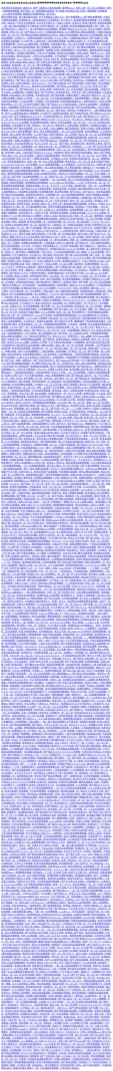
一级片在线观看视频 (75, 734)
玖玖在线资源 (52, 101)
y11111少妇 (31, 318)
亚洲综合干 (52, 716)
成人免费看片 (41, 294)
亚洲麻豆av (78, 1050)
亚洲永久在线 (61, 411)
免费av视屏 (11, 351)
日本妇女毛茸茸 (18, 854)
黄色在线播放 (61, 240)
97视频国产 (57, 502)
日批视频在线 (65, 354)
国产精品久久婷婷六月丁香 (95, 65)
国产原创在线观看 (70, 294)
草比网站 (21, 625)
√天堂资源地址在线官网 (73, 655)
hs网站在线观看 (41, 158)
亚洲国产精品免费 (16, 673)
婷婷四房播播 (69, 514)
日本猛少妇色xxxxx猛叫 (93, 396)
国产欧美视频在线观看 (57, 475)
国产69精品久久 (88, 246)
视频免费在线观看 (72, 719)
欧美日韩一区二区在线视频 (66, 701)
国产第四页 (67, 767)
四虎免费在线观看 (43, 1011)
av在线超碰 (7, 481)
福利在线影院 (38, 234)
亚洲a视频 (73, 125)
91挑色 (76, 396)
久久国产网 (27, 41)
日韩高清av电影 (62, 508)
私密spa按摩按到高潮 (45, 173)
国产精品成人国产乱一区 (84, 375)
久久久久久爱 (90, 535)
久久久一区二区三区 (11, 691)
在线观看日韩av (59, 44)
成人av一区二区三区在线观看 (29, 50)
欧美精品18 (28, 743)
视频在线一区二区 (43, 201)
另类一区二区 (26, 417)
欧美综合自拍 (66, 216)
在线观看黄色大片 (54, 1047)
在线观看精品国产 (52, 457)
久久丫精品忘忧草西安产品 (37, 336)
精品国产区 (45, 225)
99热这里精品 (66, 270)
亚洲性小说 (33, 574)
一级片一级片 (44, 640)
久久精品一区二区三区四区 (93, 276)
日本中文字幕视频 (46, 53)
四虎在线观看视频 (41, 993)
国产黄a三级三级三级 (28, 80)
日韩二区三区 (17, 32)
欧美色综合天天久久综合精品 (35, 107)
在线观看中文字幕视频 (78, 357)
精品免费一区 (60, 303)
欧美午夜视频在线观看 (97, 194)
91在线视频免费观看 (44, 149)
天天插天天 (36, 255)
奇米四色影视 (39, 381)
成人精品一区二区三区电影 (64, 276)
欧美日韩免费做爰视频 (95, 454)
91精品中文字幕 (60, 544)
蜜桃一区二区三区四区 (98, 402)
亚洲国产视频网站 (21, 734)
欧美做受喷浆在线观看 (85, 20)
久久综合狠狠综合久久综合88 (93, 315)
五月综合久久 (72, 1032)
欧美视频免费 (46, 191)
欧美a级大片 (90, 475)
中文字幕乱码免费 (16, 77)
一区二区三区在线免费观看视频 (59, 589)
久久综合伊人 (85, 460)
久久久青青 (67, 185)
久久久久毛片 (21, 679)
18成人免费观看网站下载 (57, 375)
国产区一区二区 (22, 957)
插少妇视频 (41, 393)
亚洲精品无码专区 (10, 188)
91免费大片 (60, 610)
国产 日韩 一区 (102, 26)
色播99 (86, 408)
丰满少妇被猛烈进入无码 (20, 839)
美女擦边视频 (62, 191)
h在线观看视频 (92, 176)
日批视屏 (106, 44)
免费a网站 (10, 53)
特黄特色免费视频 (68, 782)
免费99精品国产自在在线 (40, 38)
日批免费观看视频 (11, 466)
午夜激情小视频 (78, 707)
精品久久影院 (21, 276)
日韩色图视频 (49, 562)
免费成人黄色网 (9, 1023)
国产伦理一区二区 (59, 408)
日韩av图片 (48, 291)
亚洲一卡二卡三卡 (62, 884)
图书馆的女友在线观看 (46, 29)
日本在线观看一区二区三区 (72, 122)
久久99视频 (104, 20)
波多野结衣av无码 (57, 866)
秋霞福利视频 (51, 628)
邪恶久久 (10, 252)
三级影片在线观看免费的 (48, 155)
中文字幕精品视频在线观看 (37, 884)
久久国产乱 (45, 113)
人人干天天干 (8, 267)
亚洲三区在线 (93, 405)
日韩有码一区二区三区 (83, 990)
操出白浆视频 (89, 893)
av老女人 (107, 941)
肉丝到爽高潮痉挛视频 (83, 297)
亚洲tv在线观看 (51, 637)
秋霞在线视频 (104, 23)
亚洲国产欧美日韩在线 (92, 432)
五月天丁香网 (48, 948)
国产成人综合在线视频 (77, 255)
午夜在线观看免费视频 (37, 676)
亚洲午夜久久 (26, 472)
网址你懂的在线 (9, 17)
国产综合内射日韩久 (42, 770)
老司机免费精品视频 (47, 270)
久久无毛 (26, 246)
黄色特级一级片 (13, 152)
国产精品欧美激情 (28, 137)
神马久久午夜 (94, 655)
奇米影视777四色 (61, 830)
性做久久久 (104, 204)
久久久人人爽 (61, 869)
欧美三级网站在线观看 (85, 547)
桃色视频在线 (21, 1056)
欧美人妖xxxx (21, 297)
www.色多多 (7, 402)
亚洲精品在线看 (78, 213)
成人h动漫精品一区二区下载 (55, 574)
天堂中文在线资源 (26, 23)
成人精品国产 (84, 222)
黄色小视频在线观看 (73, 493)
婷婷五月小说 (48, 119)
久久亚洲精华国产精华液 (25, 613)
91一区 (44, 176)
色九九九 (79, 457)
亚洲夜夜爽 (52, 875)
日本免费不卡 (8, 785)
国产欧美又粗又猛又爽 (98, 342)
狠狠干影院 (7, 1062)
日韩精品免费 (77, 390)
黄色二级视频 (19, 222)
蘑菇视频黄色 (54, 616)
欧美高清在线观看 (85, 667)
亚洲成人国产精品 (18, 490)
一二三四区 (76, 408)
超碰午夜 (93, 137)
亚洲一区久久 (59, 601)
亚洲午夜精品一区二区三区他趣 (86, 219)
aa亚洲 (42, 1002)
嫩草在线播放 (86, 782)
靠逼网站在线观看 (10, 41)
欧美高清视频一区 (36, 222)
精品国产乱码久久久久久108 (95, 577)
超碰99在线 (76, 475)
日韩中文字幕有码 (30, 948)
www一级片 (45, 448)
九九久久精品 (29, 746)
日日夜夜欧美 (8, 345)
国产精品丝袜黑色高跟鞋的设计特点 (40, 35)
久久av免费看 (48, 312)
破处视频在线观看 (41, 493)
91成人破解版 (57, 128)
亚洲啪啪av (49, 577)
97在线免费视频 (65, 529)
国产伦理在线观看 (78, 1008)
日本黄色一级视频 (77, 324)
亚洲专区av (79, 80)
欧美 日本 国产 (101, 86)
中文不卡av (13, 667)
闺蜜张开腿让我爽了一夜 (88, 499)
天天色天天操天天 (46, 23)
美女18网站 (78, 622)
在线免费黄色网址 (32, 354)
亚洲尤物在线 (97, 960)
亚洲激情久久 (101, 460)
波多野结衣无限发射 (55, 550)
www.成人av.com (93, 273)
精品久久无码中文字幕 (61, 761)
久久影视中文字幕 (79, 1023)
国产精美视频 (58, 95)
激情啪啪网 (58, 694)
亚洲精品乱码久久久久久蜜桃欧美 (19, 761)
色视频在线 (53, 791)
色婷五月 (57, 1026)
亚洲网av (39, 167)
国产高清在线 (19, 821)
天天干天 (55, 185)
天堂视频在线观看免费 (75, 137)
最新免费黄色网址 (79, 544)
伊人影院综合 (97, 863)
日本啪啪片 (27, 167)
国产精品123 (63, 405)
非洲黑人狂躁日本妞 (58, 369)
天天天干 (67, 658)
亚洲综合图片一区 (77, 303)
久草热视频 (87, 62)
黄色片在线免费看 (41, 944)
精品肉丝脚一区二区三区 (65, 984)
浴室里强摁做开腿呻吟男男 (19, 240)
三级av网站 (34, 722)
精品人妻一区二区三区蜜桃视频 (94, 134)
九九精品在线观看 (50, 460)
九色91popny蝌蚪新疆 (28, 44)
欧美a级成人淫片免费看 (22, 95)
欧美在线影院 (77, 56)
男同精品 (43, 761)
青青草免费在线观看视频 (27, 119)
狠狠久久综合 (28, 420)
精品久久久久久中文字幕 (96, 676)
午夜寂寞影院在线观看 (76, 438)
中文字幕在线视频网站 (61, 98)
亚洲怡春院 (31, 978)
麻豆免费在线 (72, 128)
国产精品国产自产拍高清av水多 (51, 812)
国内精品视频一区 (70, 791)
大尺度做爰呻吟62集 (98, 41)
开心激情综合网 (27, 740)
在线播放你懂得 (26, 812)
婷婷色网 (39, 417)
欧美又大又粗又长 (62, 827)
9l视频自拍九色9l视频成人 (81, 625)
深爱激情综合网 (25, 776)
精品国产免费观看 (39, 179)
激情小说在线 (87, 231)
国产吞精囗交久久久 (67, 737)
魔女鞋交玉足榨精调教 (91, 35)
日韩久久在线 (50, 216)
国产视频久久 (77, 710)
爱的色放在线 (24, 56)
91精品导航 (101, 231)
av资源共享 (98, 704)
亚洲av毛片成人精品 (28, 502)
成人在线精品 (41, 1032)
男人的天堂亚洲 (9, 405)
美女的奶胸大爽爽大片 (72, 469)
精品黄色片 (73, 550)
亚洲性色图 (89, 393)
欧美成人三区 (32, 755)
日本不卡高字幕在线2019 (45, 140)
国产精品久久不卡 (19, 273)
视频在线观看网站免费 (28, 737)
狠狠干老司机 (16, 704)
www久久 (15, 484)
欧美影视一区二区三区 (64, 47)
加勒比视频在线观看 (94, 981)
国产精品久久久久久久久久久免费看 (62, 752)
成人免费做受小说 (47, 333)
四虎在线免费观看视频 (68, 619)
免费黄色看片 (28, 767)
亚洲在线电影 (63, 339)
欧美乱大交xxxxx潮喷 (18, 342)
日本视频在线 (46, 631)
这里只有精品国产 (14, 664)
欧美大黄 (45, 426)
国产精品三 (100, 198)
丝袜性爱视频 (17, 182)
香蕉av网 (78, 417)
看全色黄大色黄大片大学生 (15, 68)
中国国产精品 (32, 92)
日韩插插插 (16, 1050)
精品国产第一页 (95, 911)
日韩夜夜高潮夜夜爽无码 (37, 559)
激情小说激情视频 (55, 71)
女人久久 (56, 414)
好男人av (79, 628)
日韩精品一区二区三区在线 (94, 414)
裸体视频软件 (68, 50)
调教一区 (75, 240)
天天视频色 (36, 291)
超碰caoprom (52, 520)
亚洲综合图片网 (22, 966)
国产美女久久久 (98, 234)
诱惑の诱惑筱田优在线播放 (79, 152)
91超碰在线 (7, 863)
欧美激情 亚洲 (8, 827)
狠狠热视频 (37, 598)
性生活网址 (30, 704)
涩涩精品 (80, 207)
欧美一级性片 (99, 77)
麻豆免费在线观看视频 (78, 463)
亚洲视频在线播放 (39, 122)
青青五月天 (45, 658)
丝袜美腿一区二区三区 (71, 140)
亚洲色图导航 (41, 1005)
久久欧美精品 (90, 487)
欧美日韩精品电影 (27, 586)
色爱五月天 (16, 306)
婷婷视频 (55, 676)
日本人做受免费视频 (21, 131)
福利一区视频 (101, 782)
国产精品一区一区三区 (32, 484)
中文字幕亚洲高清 (90, 360)
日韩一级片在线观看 (50, 279)
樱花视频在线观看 (41, 544)
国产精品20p (61, 908)
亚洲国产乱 (56, 755)
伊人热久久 (67, 20)
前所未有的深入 (102, 478)
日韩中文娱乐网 (79, 830)
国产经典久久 (61, 893)
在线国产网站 (101, 228)
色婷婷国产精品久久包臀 (18, 878)
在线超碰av (38, 1065)
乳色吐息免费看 (9, 137)
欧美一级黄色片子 (35, 264)
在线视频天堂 (53, 194)
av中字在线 (68, 746)
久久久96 (55, 294)
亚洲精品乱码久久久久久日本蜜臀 (67, 249)
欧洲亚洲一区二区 (44, 110)
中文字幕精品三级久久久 (52, 17)
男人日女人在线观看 (90, 598)
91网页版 (57, 833)
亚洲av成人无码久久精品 (18, 938)
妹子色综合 (58, 496)
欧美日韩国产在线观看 (46, 472)
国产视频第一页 (81, 698)
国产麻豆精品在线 (28, 17)
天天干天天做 (48, 749)
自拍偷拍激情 (69, 234)
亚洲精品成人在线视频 (48, 595)
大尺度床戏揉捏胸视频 (48, 881)
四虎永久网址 (48, 297)
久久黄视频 (82, 785)
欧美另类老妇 (101, 1062)
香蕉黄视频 (11, 643)
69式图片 (72, 188)
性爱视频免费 (8, 44)
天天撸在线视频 (70, 598)
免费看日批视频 (88, 722)
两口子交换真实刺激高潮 (81, 179)
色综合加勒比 (82, 505)
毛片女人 (55, 469)
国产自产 (18, 375)
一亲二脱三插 (41, 98)
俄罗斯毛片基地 (94, 143)
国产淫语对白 (48, 92)
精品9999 (68, 228)
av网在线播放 (74, 610)
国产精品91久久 (92, 116)
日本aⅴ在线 (48, 848)
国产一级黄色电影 (21, 493)
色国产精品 (91, 83)
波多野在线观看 (60, 113)
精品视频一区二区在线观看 (72, 815)
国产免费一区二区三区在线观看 (95, 282)
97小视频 (77, 454)
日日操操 (10, 282)
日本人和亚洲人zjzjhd (93, 261)
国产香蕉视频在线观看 (66, 1011)
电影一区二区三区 (83, 216)
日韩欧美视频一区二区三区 (61, 222)
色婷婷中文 (96, 270)
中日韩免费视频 (31, 306)
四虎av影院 (83, 53)
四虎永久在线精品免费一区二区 (21, 225)
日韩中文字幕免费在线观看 (98, 740)
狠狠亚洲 (10, 414)
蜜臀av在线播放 (23, 140)
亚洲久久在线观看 (86, 595)
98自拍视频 (66, 454)
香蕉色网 (39, 710)
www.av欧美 (87, 490)
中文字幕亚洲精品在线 (77, 640)
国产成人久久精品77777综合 (56, 1050)
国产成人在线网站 (52, 228)
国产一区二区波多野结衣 (32, 327)
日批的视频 (69, 821)
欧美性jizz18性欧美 (27, 267)
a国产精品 (60, 110)
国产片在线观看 (34, 228)
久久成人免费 (66, 264)
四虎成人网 (13, 339)
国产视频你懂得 (49, 441)
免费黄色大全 (57, 1020)
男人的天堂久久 (74, 435)
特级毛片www (97, 53)
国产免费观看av (74, 17)
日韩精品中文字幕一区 (13, 207)
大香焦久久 (43, 704)
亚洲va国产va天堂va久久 (31, 902)
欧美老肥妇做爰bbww (72, 101)
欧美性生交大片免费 (72, 676)
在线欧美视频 (17, 460)
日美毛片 (76, 23)
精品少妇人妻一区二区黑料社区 (55, 146)
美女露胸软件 (52, 1065)
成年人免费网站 (100, 902)
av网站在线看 (26, 435)
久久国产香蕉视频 (69, 246)
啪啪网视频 (34, 252)
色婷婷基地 (36, 487)
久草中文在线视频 (10, 288)
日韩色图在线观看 (51, 975)
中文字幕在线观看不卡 (35, 691)
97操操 (95, 408)
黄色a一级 (81, 1065)
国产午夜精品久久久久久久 (28, 116)
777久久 (45, 755)
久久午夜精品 (39, 779)
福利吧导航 (80, 185)
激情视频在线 (27, 110)
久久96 (66, 975)
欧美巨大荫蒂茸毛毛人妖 (98, 225)
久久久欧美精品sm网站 (50, 719)
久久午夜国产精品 (21, 990)
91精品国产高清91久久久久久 (38, 152)
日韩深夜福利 (61, 770)
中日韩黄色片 (42, 249)
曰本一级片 (31, 923)
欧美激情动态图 (34, 987)
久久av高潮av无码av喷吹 (20, 917)
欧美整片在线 (78, 405)
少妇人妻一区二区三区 (21, 655)
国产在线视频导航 (21, 423)
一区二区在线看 (58, 179)
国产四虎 (17, 176)
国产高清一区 (8, 860)
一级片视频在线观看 (11, 469)
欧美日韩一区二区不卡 (96, 417)
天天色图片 (47, 893)
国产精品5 (21, 252)
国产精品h (78, 658)
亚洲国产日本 (88, 701)
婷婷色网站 (74, 987)
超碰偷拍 (59, 152)
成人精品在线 (11, 303)
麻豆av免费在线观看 (77, 74)
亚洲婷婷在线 (34, 589)
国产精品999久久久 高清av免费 (36, 89)
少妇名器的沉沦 (25, 201)
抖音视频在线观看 (68, 472)
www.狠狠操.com (28, 1041)
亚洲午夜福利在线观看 (88, 559)
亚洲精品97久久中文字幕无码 (44, 490)
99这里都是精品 (29, 448)
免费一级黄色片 (24, 360)
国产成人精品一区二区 (13, 228)
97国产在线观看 (67, 444)
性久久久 (93, 303)
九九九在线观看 (60, 707)
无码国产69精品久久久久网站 (92, 399)
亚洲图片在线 (96, 725)
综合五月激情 (95, 29)
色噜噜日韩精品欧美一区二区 (84, 158)
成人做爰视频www (61, 673)
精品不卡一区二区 (101, 95)
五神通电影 (58, 448)
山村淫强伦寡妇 (91, 1017)
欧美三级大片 (8, 598)
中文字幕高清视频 (27, 643)
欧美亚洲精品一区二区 (81, 173)
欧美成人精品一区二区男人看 (47, 204)
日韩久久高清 (64, 23)
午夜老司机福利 (38, 273)
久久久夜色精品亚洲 (101, 463)
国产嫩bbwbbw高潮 (62, 396)
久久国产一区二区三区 (39, 707)
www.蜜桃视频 (8, 300)
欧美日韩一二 (63, 297)
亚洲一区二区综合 (99, 541)
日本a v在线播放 (81, 288)
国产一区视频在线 (94, 56)
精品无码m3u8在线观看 (75, 556)
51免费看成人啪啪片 (56, 902)
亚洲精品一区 (86, 773)
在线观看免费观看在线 (65, 315)
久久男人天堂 (87, 327)
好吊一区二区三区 (52, 487)
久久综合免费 (26, 101)
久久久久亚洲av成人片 (50, 613)
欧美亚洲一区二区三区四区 (89, 306)
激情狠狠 (99, 216)
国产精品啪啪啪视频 (91, 294)
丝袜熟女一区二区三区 (55, 987)
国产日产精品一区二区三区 (85, 975)
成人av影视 (15, 134)
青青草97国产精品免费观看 (48, 776)
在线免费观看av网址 (22, 911)
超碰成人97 (89, 167)
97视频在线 (26, 619)
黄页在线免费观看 (13, 71)
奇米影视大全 (26, 213)
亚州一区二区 (64, 149)
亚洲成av (16, 562)
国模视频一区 (8, 776)
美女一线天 (15, 941)
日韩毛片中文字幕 (26, 881)
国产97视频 (61, 267)
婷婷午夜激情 (79, 824)
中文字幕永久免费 (56, 625)
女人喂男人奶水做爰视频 (87, 761)
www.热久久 (32, 830)
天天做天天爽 (38, 520)
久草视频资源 (54, 553)
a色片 (89, 944)
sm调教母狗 (18, 92)
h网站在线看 (47, 345)
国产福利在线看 (75, 83)
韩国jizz (98, 854)
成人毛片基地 (31, 815)
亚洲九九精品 (88, 128)
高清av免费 (105, 101)
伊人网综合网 (22, 366)
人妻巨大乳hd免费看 (42, 56)
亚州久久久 (36, 637)
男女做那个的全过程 (53, 255)
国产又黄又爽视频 (90, 466)
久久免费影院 (68, 164)
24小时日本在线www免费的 (28, 216)
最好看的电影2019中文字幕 (92, 188)
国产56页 (10, 360)
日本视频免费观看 (23, 710)
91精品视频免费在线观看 (27, 170)
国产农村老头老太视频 (37, 932)
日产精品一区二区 (77, 351)
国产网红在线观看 (64, 499)
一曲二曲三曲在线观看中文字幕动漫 (21, 26)
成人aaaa (5, 131)
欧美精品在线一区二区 (30, 210)
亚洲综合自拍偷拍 (41, 860)
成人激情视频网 (12, 857)
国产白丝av (76, 191)
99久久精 (105, 466)
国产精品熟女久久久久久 (97, 140)
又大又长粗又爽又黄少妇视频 (49, 435)
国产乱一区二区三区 (28, 426)
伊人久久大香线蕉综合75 (36, 899)
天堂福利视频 (79, 568)
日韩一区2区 (16, 378)
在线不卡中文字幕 (83, 532)
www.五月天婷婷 (43, 315)
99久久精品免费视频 (53, 161)
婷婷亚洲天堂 (48, 1008)
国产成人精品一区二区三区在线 (84, 267)
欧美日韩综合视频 (90, 59)
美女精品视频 (103, 191)
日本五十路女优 (51, 59)
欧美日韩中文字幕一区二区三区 (78, 155)
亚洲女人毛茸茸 (25, 98)
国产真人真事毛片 (88, 737)
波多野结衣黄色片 (35, 194)
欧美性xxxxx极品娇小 (12, 592)
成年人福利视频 (66, 667)
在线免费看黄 (92, 131)
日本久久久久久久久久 (74, 300)
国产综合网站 (86, 170)
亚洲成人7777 (30, 261)
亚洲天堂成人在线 (73, 116)
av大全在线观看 (96, 252)
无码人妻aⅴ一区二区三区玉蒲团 (17, 155)
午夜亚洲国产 (94, 1065)
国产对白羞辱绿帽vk (86, 107)
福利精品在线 (104, 363)
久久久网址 (102, 155)
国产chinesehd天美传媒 (68, 360)
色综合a (51, 463)
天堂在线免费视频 (41, 390)
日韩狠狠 (45, 44)
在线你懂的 (62, 285)
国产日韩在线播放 (92, 92)
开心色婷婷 (31, 333)
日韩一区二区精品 (36, 625)
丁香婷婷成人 (66, 571)
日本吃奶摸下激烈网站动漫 (28, 577)
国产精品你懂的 (69, 1062)
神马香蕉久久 (57, 899)
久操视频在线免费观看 (63, 559)
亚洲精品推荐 (101, 532)
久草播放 (39, 101)
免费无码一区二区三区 (81, 1014)
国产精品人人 (30, 719)
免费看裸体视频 (23, 872)
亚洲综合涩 (100, 369)
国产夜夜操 (66, 80)
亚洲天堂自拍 (82, 541)
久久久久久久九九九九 (13, 164)
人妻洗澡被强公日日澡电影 (45, 20)
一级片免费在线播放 (99, 243)
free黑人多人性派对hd (28, 357)
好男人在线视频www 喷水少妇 (30, 463)
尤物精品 (37, 59)
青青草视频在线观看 (98, 312)
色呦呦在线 (92, 80)
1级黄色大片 (34, 848)
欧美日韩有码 (24, 83)
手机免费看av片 (50, 246)
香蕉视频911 (101, 502)
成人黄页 (29, 71)
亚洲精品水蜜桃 (98, 125)
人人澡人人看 (92, 622)
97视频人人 (38, 670)
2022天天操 (89, 917)
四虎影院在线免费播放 (96, 457)
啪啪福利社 (91, 423)
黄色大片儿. (101, 327)
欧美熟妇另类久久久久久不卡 (61, 685)
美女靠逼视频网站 (71, 279)
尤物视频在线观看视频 (55, 324)
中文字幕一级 (54, 234)
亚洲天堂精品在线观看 (52, 1038)
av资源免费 (51, 417)
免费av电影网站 (62, 1059)
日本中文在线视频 (88, 104)
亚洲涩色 (44, 198)
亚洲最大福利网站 (26, 53)
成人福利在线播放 (54, 167)
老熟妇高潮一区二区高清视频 (68, 89)
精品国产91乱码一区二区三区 (85, 957)
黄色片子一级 (26, 29)
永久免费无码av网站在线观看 (80, 32)
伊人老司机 (98, 71)
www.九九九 (30, 646)
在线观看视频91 (82, 98)
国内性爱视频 (66, 716)
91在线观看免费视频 (58, 691)
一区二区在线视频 (76, 372)
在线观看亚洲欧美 (79, 484)
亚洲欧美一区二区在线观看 (79, 496)
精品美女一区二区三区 (79, 860)
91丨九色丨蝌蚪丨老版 (46, 568)
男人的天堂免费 (76, 44)
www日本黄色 (84, 631)
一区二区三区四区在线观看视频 (23, 411)
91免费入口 (20, 842)
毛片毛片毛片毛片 (73, 851)
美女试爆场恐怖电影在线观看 (60, 688)
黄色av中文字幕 (76, 538)
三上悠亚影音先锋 (69, 231)
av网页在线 (40, 41)
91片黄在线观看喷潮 (42, 788)
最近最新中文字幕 (43, 908)
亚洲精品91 (25, 231)
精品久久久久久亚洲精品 (82, 285)
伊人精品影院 (54, 381)
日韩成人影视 (66, 628)
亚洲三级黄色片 (9, 1044)
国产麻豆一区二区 (64, 378)
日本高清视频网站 (16, 963)
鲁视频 (71, 731)
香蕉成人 (79, 996)
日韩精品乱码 (94, 707)
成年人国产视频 (102, 152)
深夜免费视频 (103, 128)
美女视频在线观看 (47, 764)
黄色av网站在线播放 (11, 336)
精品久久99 (99, 944)
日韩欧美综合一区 (57, 393)
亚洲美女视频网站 (70, 59)
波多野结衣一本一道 (42, 348)
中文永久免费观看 (21, 670)
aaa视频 (91, 679)
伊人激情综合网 (64, 532)
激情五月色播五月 (11, 285)
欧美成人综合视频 (89, 929)
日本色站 (21, 279)
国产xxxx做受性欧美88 (17, 113)
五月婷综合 (29, 321)
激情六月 (100, 667)
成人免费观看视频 (36, 842)
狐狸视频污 (37, 734)
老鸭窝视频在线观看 (31, 339)
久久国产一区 (44, 496)
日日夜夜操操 (103, 285)
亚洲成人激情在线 (23, 478)
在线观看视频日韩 (41, 827)
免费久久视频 (83, 821)
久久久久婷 (86, 86)
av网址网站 (76, 941)
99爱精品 (38, 550)
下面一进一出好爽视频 (99, 185)
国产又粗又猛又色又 (44, 360)
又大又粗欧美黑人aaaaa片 (14, 1029)
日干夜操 (105, 824)
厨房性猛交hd (91, 101)
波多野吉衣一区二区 (20, 806)
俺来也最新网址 (46, 267)
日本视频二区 (81, 652)
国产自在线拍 (8, 926)
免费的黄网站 (86, 478)
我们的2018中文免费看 (84, 779)
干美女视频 (92, 207)
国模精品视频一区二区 (37, 185)
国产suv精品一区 (10, 89)
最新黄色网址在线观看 (81, 935)
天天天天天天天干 (23, 773)
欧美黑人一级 (19, 622)
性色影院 (6, 47)
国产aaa (58, 938)
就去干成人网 (26, 393)
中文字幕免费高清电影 (99, 923)
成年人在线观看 (29, 935)
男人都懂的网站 (60, 818)
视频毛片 (57, 282)
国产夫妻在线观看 (31, 857)
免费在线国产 (73, 95)
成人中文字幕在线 (96, 800)
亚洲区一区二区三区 (82, 508)
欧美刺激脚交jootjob (44, 532)
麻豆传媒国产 (51, 526)
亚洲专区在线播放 (56, 878)
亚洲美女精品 (24, 204)
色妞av (27, 330)
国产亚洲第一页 (22, 788)
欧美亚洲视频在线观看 (81, 26)
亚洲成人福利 (39, 556)
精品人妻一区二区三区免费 (69, 345)
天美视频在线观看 (32, 752)
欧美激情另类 (78, 143)
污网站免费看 (8, 98)
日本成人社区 (104, 595)
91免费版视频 (46, 309)
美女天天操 (60, 631)
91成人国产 (16, 893)
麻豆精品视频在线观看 (75, 204)
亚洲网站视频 (8, 496)
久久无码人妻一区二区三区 (71, 402)
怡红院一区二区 (71, 62)
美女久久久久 (39, 83)
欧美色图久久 (101, 773)
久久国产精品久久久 (40, 969)
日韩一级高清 (8, 23)
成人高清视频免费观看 (73, 194)
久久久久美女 (61, 38)
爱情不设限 (24, 234)
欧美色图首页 (93, 44)
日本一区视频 (59, 969)
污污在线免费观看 (73, 176)
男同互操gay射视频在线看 (50, 438)
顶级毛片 (85, 972)
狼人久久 (26, 86)
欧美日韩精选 (39, 824)
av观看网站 (13, 107)
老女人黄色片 (8, 580)
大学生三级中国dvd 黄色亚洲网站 (47, 583)
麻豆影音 (86, 95)
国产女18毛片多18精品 (73, 881)
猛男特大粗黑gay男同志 (97, 1020)
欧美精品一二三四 (82, 146)
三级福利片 (51, 682)
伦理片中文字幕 (52, 514)
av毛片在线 (8, 366)
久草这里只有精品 (69, 1068)
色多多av (93, 204)
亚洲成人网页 (70, 282)
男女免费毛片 (79, 312)
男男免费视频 (92, 710)
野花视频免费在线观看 (46, 219)
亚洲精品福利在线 (31, 562)
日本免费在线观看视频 (88, 592)
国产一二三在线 (49, 170)
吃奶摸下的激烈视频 (29, 312)
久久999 (14, 327)
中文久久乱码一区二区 (54, 77)
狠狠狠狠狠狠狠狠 (40, 414)
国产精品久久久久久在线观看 (90, 938)
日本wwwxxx (70, 613)
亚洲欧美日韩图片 (29, 1014)
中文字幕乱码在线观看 (60, 342)
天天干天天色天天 (83, 228)
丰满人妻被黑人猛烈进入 (18, 556)
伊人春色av (37, 231)
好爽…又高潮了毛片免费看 (51, 387)
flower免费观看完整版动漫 (21, 972)
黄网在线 (56, 420)
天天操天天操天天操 (42, 938)
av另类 (39, 628)
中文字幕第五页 (20, 255)
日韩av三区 (56, 679)
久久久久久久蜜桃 (96, 213)
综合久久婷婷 (97, 505)
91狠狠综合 (87, 198)
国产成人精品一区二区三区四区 (70, 309)
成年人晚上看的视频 (86, 363)
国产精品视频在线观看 (18, 363)
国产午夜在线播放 (70, 198)
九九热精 (63, 951)
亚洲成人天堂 (101, 201)
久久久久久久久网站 (81, 258)
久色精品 (36, 246)
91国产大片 (105, 80)
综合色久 (49, 378)
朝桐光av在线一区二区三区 (33, 565)
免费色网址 (8, 1035)
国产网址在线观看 (23, 128)
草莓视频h (12, 393)
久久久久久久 (64, 119)
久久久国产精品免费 (40, 1026)
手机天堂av (47, 252)
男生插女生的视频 (16, 634)
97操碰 (99, 32)
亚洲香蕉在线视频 (14, 923)
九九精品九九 (94, 300)
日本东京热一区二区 (96, 182)
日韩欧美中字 (84, 110)
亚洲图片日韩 (53, 50)
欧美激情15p (23, 598)
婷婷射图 (89, 345)
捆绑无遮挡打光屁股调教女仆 (53, 941)
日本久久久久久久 (78, 725)
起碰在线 (12, 502)
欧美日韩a (70, 1047)
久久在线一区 (47, 887)
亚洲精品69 (24, 20)
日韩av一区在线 (15, 649)
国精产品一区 (56, 176)
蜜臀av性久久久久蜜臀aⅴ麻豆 (79, 502)
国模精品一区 (41, 451)
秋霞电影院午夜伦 (39, 276)
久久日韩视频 (12, 441)
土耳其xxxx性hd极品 (65, 517)
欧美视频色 (82, 50)
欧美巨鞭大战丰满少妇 (81, 369)
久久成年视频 (19, 574)
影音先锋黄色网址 (28, 309)
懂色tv (53, 122)
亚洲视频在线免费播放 (37, 182)
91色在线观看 (12, 451)
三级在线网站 (47, 351)
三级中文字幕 (41, 213)
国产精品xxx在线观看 (68, 86)
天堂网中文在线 (71, 511)
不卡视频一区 (73, 71)
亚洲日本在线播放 (66, 53)
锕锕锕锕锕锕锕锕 (68, 170)
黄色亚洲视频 (12, 526)
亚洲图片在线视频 (11, 743)
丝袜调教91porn (21, 481)
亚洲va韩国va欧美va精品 (22, 62)
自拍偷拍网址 (81, 571)
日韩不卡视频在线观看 (26, 797)
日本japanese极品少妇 (31, 526)
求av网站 (35, 363)
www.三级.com (24, 59)
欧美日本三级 (17, 399)
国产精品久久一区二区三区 (46, 330)
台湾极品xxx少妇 (59, 158)
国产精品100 (81, 243)
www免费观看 (77, 770)
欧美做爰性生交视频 (41, 68)
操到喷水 (79, 264)
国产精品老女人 (9, 29)
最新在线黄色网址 (94, 878)
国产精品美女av (61, 890)
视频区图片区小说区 (33, 454)
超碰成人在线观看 (80, 339)
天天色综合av (81, 270)
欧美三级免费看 (88, 550)
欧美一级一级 (34, 161)
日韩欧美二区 (59, 225)
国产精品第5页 (43, 282)
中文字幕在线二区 (60, 896)
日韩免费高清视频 (56, 41)
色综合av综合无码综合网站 (19, 1011)
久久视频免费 (17, 749)
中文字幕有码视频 (33, 375)
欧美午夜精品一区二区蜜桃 (55, 26)
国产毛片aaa (85, 857)
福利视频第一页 (74, 535)
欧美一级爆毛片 (27, 270)
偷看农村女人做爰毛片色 (34, 809)
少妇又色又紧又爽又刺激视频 (77, 553)
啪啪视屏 (34, 113)
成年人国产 (100, 210)
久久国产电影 (41, 134)
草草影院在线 (42, 95)
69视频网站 (79, 827)
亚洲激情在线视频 (52, 851)
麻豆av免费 (103, 649)
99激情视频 (68, 616)
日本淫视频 (32, 164)
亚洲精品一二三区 (10, 767)
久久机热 (101, 393)
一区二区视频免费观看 (34, 466)
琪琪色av (71, 110)
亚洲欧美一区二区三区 (64, 68)
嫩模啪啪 (79, 321)
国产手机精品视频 (74, 661)
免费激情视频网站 (98, 387)
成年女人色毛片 (23, 402)
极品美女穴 (98, 1029)
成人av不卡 (83, 68)
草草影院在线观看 (59, 213)
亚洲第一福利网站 (93, 851)
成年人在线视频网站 (11, 321)
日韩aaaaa (102, 779)
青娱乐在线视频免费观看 (89, 1047)
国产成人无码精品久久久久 (97, 1041)
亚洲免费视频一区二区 (81, 210)
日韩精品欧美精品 (54, 32)
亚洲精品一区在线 (57, 1053)
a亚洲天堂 (64, 219)
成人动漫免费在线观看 (67, 291)
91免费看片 (91, 628)
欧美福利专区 (63, 92)
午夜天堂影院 (61, 201)
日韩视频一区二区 (16, 818)
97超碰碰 (43, 318)
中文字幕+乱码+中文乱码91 (83, 908)
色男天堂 (77, 92)
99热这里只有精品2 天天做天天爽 (94, 589)
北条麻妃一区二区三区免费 (26, 981)
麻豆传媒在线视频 (96, 451)
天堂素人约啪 (19, 589)
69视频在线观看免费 (31, 243)
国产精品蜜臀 (90, 646)
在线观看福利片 (15, 333)
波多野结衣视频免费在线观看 (82, 601)
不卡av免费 (33, 279)
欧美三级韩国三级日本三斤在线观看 (46, 74)
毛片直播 (61, 649)
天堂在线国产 (61, 56)
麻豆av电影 (82, 954)
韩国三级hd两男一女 (95, 562)
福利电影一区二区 (10, 198)
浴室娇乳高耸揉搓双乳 (74, 679)
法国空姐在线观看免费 (81, 803)
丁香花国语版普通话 (95, 321)
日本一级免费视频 (70, 330)
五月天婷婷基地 (23, 1035)
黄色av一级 (25, 845)
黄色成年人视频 (97, 574)
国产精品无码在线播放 (13, 194)
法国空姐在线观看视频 (24, 47)
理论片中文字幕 (78, 691)
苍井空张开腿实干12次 (21, 568)
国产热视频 (25, 381)
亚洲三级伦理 (89, 23)
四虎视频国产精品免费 (79, 77)
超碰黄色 (86, 71)
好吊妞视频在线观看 (22, 384)
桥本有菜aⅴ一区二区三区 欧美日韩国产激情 (23, 104)
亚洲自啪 (53, 782)
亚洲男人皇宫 (8, 83)
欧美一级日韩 (89, 610)
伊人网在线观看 (73, 167)
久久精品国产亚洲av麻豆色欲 (83, 839)
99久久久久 (45, 830)
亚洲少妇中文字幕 (39, 661)
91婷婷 (10, 869)
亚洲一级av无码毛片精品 (68, 794)
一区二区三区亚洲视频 (39, 673)
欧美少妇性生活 (43, 303)
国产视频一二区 (62, 758)
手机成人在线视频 (95, 685)
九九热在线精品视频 (47, 604)
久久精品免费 (57, 661)
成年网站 (40, 71)
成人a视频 (81, 252)
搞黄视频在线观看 (47, 999)
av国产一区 (104, 601)
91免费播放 (79, 342)
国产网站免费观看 (92, 17)
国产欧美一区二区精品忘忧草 (73, 333)
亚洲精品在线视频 (90, 240)
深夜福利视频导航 (55, 664)
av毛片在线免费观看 (37, 821)
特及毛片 (55, 704)
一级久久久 (62, 1008)
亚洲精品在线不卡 (76, 41)
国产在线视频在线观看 (21, 294)
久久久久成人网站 (49, 80)
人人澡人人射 (70, 755)
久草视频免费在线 (90, 728)
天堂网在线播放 (100, 688)
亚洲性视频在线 (55, 273)
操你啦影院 (36, 905)
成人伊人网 (65, 824)
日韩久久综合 (21, 583)
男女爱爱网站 (52, 454)
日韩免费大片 (93, 881)
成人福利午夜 (93, 249)
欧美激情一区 (71, 773)
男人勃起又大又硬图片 (47, 972)
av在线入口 (20, 38)
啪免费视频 (13, 1041)
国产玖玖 (61, 423)
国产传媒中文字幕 (99, 38)
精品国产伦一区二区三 (50, 923)
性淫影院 (25, 951)
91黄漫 (22, 1059)
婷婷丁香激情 (12, 619)
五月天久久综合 (74, 740)
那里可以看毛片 (15, 601)
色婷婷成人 (93, 411)
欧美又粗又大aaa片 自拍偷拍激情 (94, 514)
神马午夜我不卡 (29, 198)
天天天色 (27, 1050)
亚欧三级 (99, 1014)
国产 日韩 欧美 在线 (50, 1056)
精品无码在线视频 (69, 35)
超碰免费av (59, 357)
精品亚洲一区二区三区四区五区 (65, 318)
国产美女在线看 (52, 598)
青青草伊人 (61, 125)
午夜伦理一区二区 (16, 1020)
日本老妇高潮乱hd (52, 116)
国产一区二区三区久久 (71, 604)
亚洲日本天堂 (103, 806)
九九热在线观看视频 (64, 252)
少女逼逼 (6, 905)
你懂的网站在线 (81, 426)
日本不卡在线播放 (95, 670)
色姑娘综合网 (8, 604)
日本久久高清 (16, 610)
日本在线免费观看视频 (75, 833)
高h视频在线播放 (46, 285)
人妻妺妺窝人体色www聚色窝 (58, 243)
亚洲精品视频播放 (43, 478)
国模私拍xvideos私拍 (22, 249)
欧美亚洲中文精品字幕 (63, 107)
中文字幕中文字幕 (74, 273)
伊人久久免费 (41, 128)
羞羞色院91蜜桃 (27, 405)
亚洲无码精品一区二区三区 (21, 387)
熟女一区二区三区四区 (66, 857)
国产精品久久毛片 (34, 32)
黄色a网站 (27, 134)
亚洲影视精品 (84, 688)
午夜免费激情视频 (99, 333)
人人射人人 (65, 911)
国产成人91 (89, 191)
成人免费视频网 (9, 616)
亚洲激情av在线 (48, 815)
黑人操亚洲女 (31, 1038)
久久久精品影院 (70, 414)
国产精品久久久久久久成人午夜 (93, 444)
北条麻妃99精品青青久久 (38, 601)
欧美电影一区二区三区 (60, 809)
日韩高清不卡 (81, 767)
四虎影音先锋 (60, 188)
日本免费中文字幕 (21, 125)
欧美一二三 (95, 830)
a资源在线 (100, 291)
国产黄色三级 (97, 767)
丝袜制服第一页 (29, 146)
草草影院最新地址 (16, 161)
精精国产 (95, 68)
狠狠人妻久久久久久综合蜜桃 (25, 237)
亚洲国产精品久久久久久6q (73, 29)
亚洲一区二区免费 (23, 908)
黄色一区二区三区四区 (81, 201)
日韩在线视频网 (100, 860)
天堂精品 (25, 547)
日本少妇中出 (51, 231)
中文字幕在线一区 (19, 291)
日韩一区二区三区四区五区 (61, 592)
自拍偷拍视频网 (31, 176)
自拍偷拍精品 (79, 149)
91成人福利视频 (86, 806)
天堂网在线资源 (77, 411)
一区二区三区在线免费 (72, 131)
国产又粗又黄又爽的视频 (49, 62)
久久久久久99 (64, 288)
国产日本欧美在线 (79, 113)
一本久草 (104, 207)
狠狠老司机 (36, 429)
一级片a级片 (102, 613)
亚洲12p (9, 375)
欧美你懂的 (7, 143)
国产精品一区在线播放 (50, 137)
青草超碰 (56, 658)
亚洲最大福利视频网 (36, 996)
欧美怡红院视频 (22, 779)
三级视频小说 (24, 860)
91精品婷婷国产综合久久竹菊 (50, 372)
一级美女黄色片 (93, 1050)
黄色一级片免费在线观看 (46, 131)
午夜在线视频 (62, 258)
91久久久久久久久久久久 (47, 655)
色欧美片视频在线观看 (99, 556)
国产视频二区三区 (33, 378)
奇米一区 (55, 198)
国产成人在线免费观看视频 (95, 899)
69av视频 (100, 167)
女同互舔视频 (23, 414)
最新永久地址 (92, 119)
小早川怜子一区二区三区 (75, 420)
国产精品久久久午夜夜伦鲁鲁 (62, 104)
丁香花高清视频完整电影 (86, 354)
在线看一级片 (99, 98)
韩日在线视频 (91, 89)
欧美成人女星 (59, 860)
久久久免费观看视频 (49, 164)
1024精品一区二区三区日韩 (48, 384)
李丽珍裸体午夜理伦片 (57, 523)
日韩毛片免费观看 (51, 300)
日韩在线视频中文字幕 (94, 381)
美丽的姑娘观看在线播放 (84, 920)
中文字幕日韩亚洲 (56, 83)
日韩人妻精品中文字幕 (49, 261)
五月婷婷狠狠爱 (92, 776)
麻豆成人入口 (98, 288)
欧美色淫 (44, 713)
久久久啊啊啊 (99, 999)
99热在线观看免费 (10, 652)
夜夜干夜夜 (100, 496)
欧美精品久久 (68, 595)
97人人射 (14, 110)
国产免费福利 (44, 47)
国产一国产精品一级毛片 (67, 65)
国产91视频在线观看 (71, 643)
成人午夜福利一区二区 (37, 408)
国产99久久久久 (79, 607)
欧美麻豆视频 (94, 815)
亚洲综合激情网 (45, 321)
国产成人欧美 (97, 1035)
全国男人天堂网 (39, 342)
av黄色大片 (63, 173)
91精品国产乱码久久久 (57, 710)
